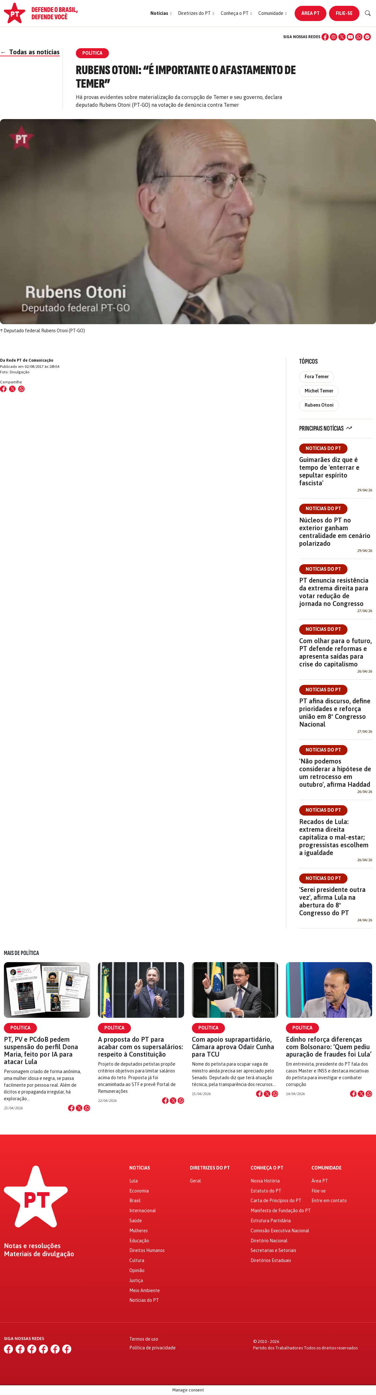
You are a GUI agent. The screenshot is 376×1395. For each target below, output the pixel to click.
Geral (195, 1180)
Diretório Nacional (269, 1240)
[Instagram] (333, 36)
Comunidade (326, 1168)
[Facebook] (325, 36)
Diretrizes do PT (210, 1168)
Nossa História (265, 1180)
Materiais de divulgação (39, 1254)
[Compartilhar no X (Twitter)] (12, 389)
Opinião (137, 1270)
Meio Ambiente (144, 1290)
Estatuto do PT (266, 1190)
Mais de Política (21, 953)
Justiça (136, 1280)
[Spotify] (367, 36)
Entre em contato (329, 1200)
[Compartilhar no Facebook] (3, 389)
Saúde (135, 1220)
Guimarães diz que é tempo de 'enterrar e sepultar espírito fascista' (329, 471)
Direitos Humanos (147, 1250)
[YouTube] (350, 36)
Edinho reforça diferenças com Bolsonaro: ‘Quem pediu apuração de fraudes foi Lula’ (328, 1047)
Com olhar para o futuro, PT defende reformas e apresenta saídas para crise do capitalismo (335, 652)
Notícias (139, 1168)
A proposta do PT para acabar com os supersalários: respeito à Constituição (140, 1047)
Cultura (136, 1260)
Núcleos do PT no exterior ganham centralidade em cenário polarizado (334, 531)
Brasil (135, 1200)
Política (20, 1027)
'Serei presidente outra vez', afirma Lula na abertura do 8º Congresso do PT (332, 901)
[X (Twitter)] (342, 36)
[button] (161, 13)
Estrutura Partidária (271, 1220)
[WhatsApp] (358, 36)
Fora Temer (317, 376)
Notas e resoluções (32, 1245)
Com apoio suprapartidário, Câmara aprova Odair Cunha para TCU (233, 1047)
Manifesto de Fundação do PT (281, 1210)
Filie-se (344, 13)
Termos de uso (143, 1339)
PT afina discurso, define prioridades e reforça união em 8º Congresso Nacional (334, 712)
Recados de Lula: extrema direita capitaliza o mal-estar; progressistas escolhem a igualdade (334, 837)
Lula (133, 1180)
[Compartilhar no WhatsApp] (21, 389)
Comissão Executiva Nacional (280, 1230)
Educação (139, 1240)
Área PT (310, 13)
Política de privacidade (152, 1347)
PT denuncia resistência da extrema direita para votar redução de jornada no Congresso (334, 592)
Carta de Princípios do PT (276, 1200)
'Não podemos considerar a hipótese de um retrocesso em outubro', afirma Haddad (335, 772)
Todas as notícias (30, 52)
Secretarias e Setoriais (273, 1250)
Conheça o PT (267, 1168)
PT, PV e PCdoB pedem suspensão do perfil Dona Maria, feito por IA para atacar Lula (41, 1051)
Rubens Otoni (319, 405)
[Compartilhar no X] (79, 1108)
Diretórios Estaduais (271, 1260)
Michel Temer (319, 390)
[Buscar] (368, 13)
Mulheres (138, 1230)
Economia (139, 1190)
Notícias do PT (323, 448)
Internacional (142, 1210)
